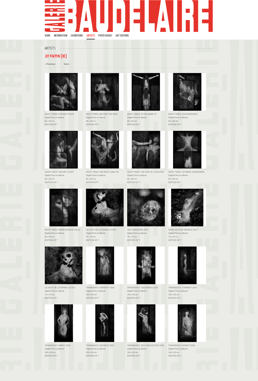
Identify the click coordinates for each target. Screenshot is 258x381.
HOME (47, 35)
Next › (67, 64)
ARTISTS (91, 35)
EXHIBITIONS (77, 35)
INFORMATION (60, 35)
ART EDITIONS (122, 35)
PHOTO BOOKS (105, 35)
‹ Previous (50, 64)
